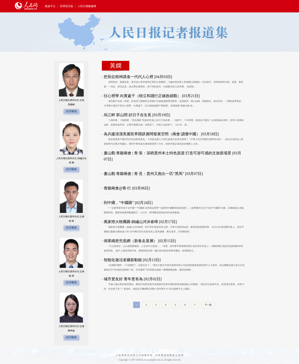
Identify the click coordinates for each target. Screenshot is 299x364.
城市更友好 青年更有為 (123, 279)
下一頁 (208, 305)
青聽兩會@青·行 (117, 188)
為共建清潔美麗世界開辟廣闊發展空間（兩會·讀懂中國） (152, 134)
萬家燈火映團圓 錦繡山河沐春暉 (131, 222)
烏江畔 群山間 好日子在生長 (127, 115)
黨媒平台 (50, 6)
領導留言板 (66, 6)
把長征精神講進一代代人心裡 (128, 77)
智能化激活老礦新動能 (123, 260)
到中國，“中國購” (119, 203)
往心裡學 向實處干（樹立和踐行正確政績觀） (142, 96)
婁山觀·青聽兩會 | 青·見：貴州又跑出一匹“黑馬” (144, 174)
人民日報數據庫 (87, 6)
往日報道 (71, 111)
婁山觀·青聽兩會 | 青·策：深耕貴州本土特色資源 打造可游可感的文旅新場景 (167, 153)
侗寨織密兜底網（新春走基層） (130, 241)
